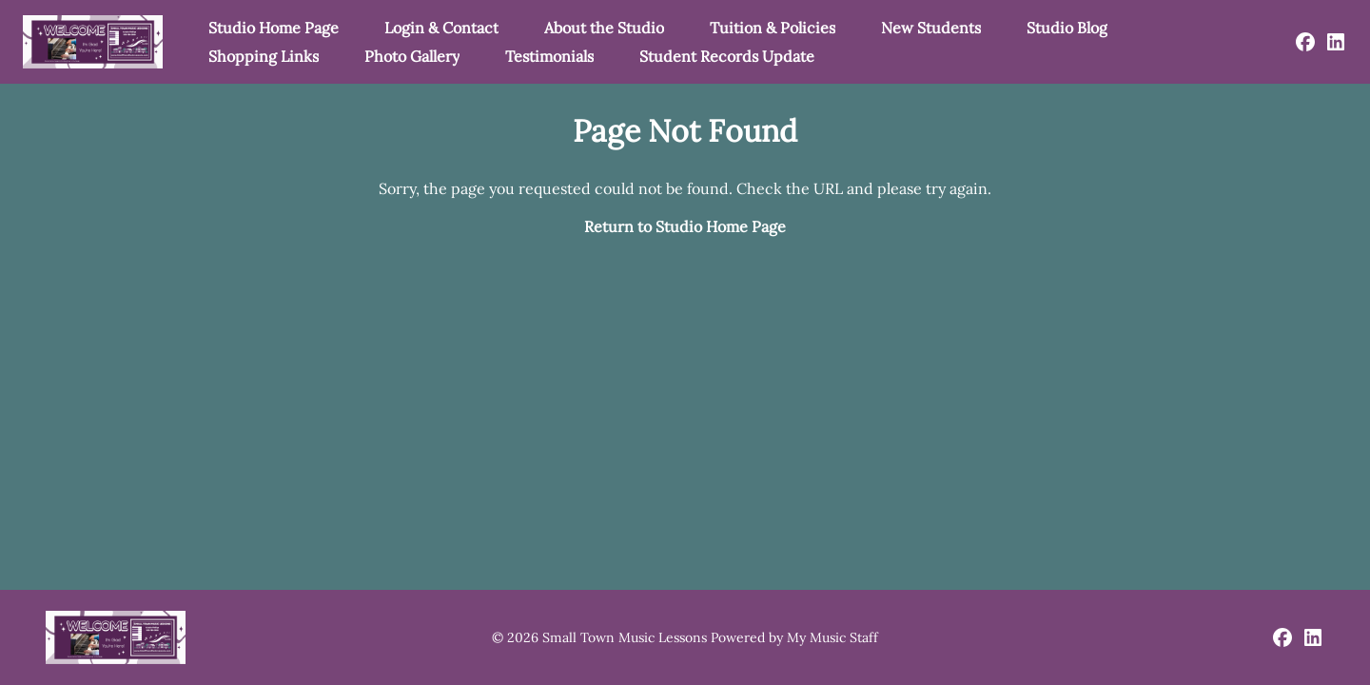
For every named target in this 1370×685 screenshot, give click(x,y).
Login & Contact (441, 27)
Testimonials (549, 56)
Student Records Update (726, 56)
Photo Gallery (412, 56)
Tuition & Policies (772, 27)
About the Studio (604, 27)
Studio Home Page (273, 27)
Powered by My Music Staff (794, 637)
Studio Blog (1067, 27)
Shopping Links (263, 56)
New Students (931, 27)
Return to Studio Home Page (685, 226)
